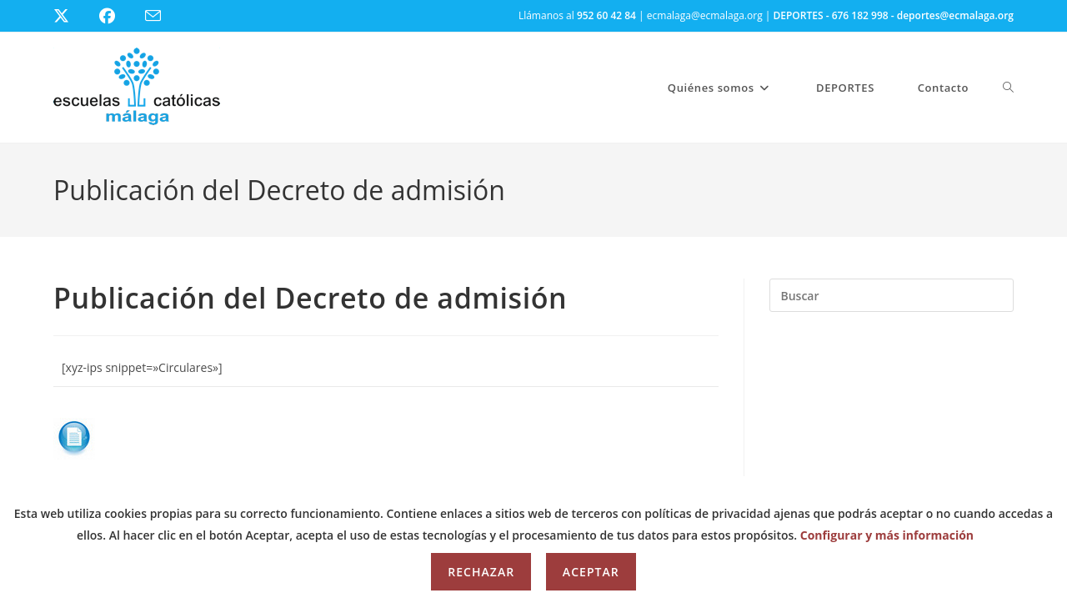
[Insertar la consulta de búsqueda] (891, 295)
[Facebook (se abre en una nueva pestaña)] (117, 16)
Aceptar (591, 572)
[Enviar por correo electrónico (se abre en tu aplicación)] (163, 16)
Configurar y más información (887, 535)
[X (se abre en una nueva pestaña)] (73, 16)
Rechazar (481, 572)
